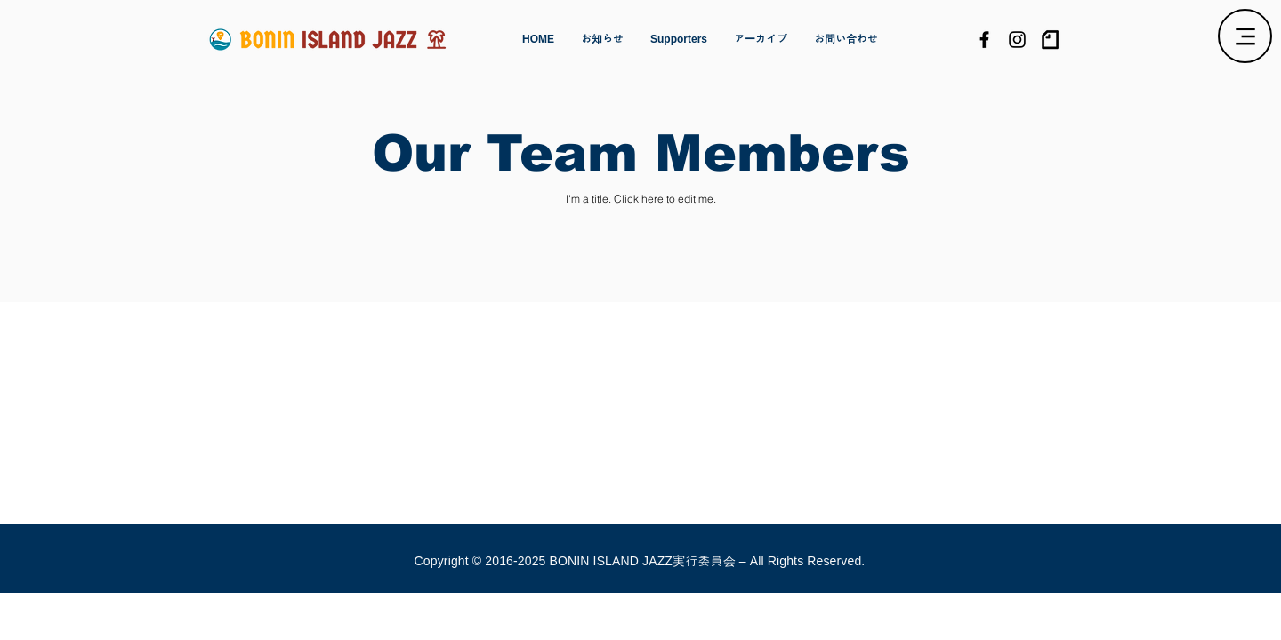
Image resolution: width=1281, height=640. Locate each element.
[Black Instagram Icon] (1017, 39)
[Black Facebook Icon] (984, 39)
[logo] (1050, 39)
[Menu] (1245, 36)
